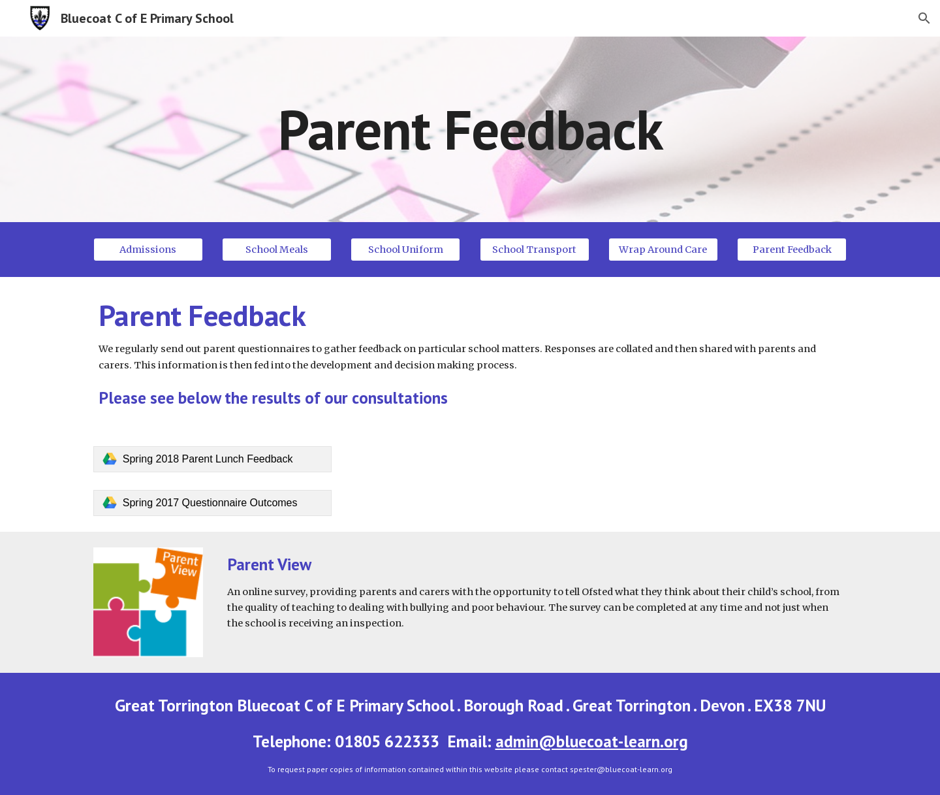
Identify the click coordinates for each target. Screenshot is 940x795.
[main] (470, 129)
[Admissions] (148, 249)
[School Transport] (534, 249)
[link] (212, 459)
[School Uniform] (405, 249)
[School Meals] (277, 249)
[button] (924, 18)
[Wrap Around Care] (663, 249)
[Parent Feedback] (792, 249)
